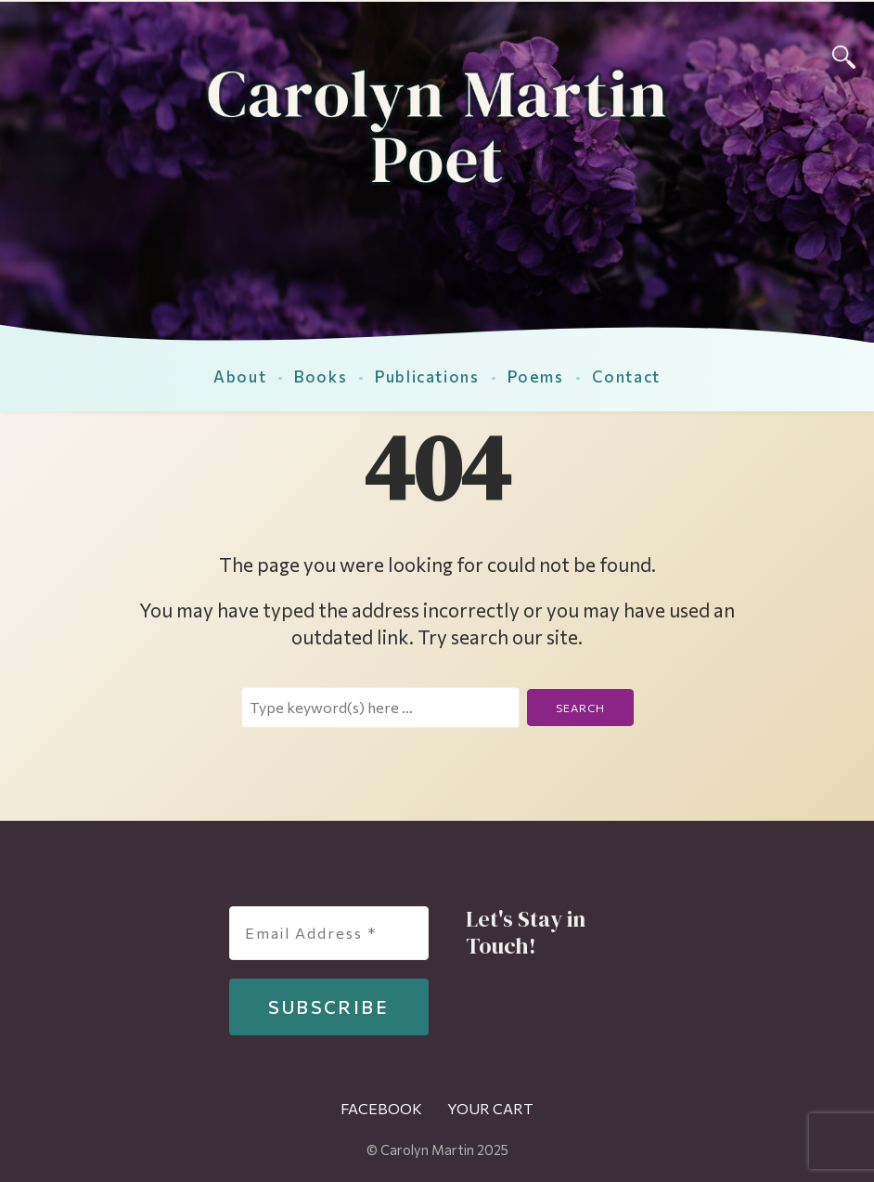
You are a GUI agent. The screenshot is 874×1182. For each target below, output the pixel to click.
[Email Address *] (329, 933)
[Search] (843, 54)
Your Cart (490, 1108)
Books (320, 376)
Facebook (381, 1108)
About (239, 376)
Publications (427, 376)
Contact (626, 376)
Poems (536, 376)
